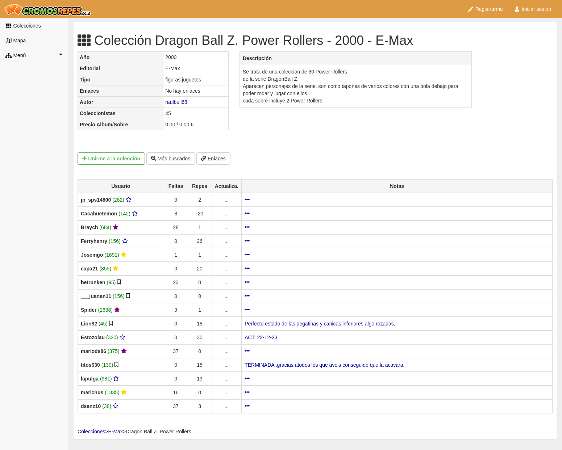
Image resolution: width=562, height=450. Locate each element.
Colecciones (23, 26)
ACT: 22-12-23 (261, 337)
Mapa (15, 40)
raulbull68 (176, 102)
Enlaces (213, 158)
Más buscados (170, 158)
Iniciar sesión (532, 9)
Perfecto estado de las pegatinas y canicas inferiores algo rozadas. (320, 324)
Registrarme (485, 9)
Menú (33, 55)
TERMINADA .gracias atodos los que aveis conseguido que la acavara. (324, 365)
